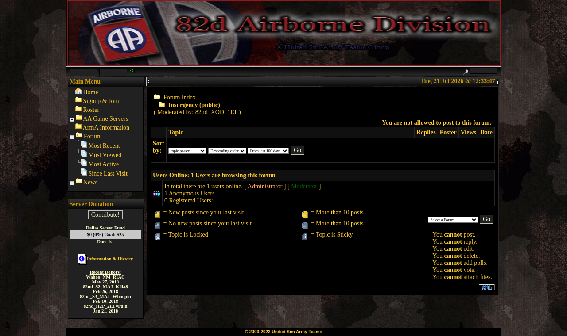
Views (468, 132)
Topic (175, 132)
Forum (92, 136)
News (90, 182)
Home (90, 92)
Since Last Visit (108, 173)
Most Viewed (105, 155)
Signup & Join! (102, 101)
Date (486, 132)
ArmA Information (106, 127)
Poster (448, 132)
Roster (91, 110)
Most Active (104, 164)
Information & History (105, 258)
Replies (426, 132)
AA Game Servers (105, 118)
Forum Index (179, 97)
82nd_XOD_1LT (216, 112)
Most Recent (104, 145)
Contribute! (105, 214)
